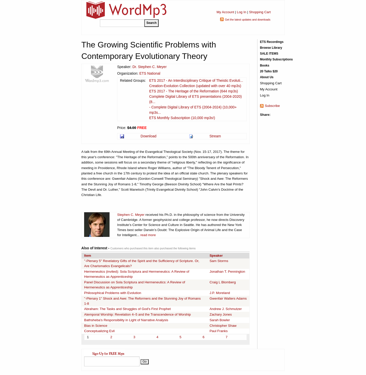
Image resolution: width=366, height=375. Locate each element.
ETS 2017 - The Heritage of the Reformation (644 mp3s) (193, 91)
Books (264, 65)
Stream (215, 136)
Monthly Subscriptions (276, 59)
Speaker (216, 255)
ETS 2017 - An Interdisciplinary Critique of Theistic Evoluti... (196, 80)
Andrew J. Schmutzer (225, 309)
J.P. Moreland (219, 293)
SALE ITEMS (269, 53)
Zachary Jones (220, 314)
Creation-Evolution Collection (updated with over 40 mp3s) (195, 86)
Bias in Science (95, 326)
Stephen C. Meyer (130, 215)
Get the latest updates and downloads (247, 19)
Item (87, 255)
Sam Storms (218, 261)
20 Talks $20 (269, 71)
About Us (266, 77)
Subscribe (272, 106)
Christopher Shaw (222, 326)
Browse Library (271, 48)
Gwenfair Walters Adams (228, 298)
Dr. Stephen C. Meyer (149, 67)
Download (148, 136)
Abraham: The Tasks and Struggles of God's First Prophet (127, 309)
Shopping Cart (260, 12)
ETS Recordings (272, 42)
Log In (241, 12)
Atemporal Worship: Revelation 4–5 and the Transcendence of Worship (137, 314)
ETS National (149, 73)
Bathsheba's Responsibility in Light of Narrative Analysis (126, 320)
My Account (225, 12)
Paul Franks (218, 331)
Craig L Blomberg (222, 282)
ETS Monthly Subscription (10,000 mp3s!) (182, 118)
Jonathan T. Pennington (227, 271)
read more (148, 235)
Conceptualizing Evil (99, 331)
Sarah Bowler (219, 320)
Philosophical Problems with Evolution (112, 293)
